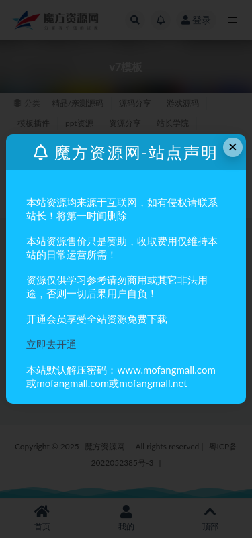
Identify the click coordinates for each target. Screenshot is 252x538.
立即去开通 (51, 344)
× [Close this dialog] (232, 147)
